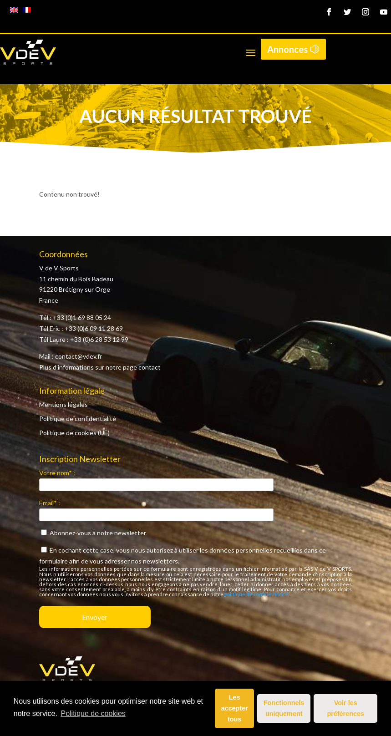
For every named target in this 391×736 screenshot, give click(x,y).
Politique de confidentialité (77, 418)
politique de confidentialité (256, 594)
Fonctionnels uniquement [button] (284, 708)
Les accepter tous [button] (234, 708)
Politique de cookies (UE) (74, 433)
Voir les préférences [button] (345, 708)
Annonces (287, 49)
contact (149, 367)
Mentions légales (63, 404)
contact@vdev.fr (78, 356)
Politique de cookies (93, 713)
